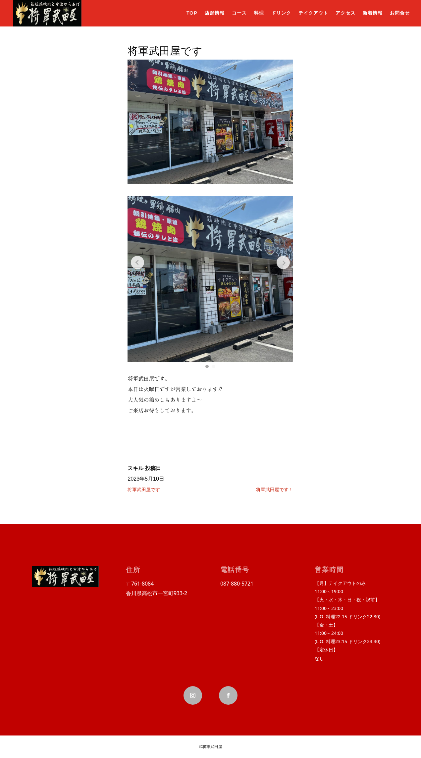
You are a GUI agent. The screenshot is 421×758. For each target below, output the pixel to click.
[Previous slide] (137, 262)
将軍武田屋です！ (274, 489)
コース (239, 13)
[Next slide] (283, 262)
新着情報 (373, 13)
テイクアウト (313, 13)
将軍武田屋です (144, 489)
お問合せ (400, 13)
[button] (207, 366)
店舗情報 (215, 13)
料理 (259, 13)
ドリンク (281, 13)
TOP (191, 13)
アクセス (345, 13)
